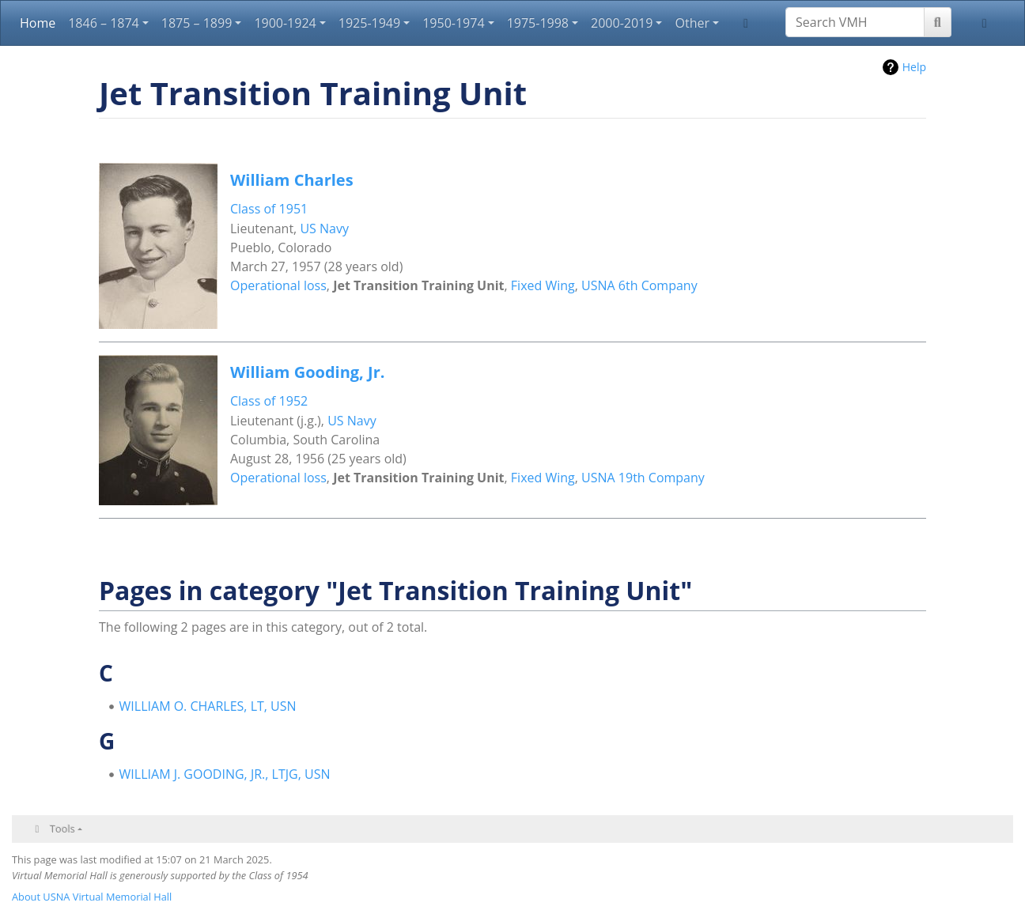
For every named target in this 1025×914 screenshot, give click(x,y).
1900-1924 (285, 23)
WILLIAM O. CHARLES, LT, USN (208, 706)
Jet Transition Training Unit (418, 285)
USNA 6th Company (639, 285)
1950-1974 (453, 23)
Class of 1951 (269, 208)
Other (692, 23)
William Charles (292, 180)
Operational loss (278, 285)
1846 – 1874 (103, 23)
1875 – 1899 (197, 23)
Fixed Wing (543, 285)
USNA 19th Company (643, 477)
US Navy (324, 228)
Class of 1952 (269, 401)
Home (37, 23)
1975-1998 (538, 23)
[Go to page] (937, 22)
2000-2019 (621, 23)
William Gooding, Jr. (307, 372)
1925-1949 (369, 23)
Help (914, 66)
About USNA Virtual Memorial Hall (92, 896)
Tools (62, 828)
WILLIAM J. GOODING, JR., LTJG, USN (225, 774)
